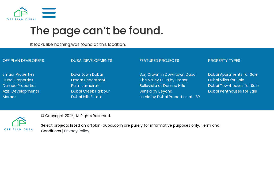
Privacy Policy (76, 131)
